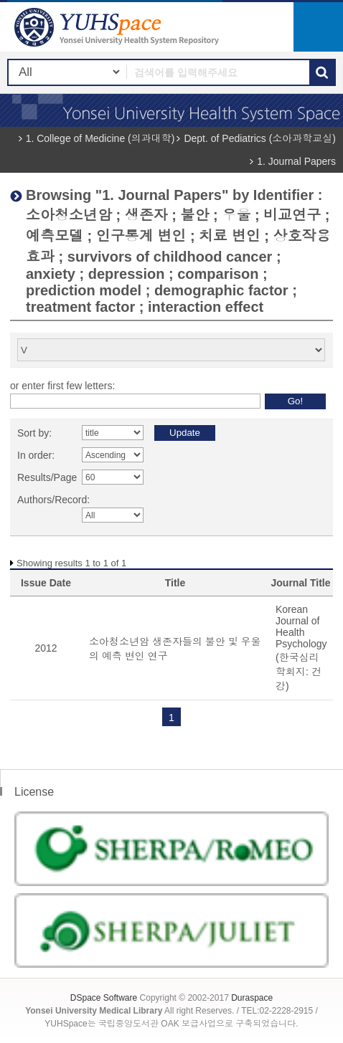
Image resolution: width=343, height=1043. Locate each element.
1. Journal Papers (296, 161)
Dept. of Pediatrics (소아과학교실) (260, 138)
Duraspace (252, 998)
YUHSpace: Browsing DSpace (118, 26)
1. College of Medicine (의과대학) (100, 138)
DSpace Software (103, 998)
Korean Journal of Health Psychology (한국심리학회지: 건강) (301, 648)
